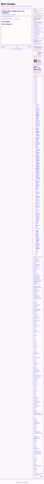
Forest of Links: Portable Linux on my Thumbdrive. (8, 14)
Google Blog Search (37, 188)
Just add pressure (37, 175)
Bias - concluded (37, 179)
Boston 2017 (35, 291)
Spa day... (36, 180)
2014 (35, 92)
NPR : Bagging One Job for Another (37, 241)
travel (34, 445)
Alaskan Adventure (36, 268)
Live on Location (36, 36)
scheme (35, 424)
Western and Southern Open (37, 465)
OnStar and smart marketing (37, 182)
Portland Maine (36, 397)
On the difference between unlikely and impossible (37, 114)
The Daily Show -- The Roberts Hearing (37, 157)
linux (34, 360)
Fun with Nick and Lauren (37, 225)
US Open (35, 458)
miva (34, 365)
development (35, 314)
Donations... (37, 186)
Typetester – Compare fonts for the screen (37, 177)
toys (34, 444)
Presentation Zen (37, 155)
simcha (35, 430)
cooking (35, 307)
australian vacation (36, 275)
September (37, 107)
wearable (35, 464)
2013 (35, 93)
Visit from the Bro (37, 202)
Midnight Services (37, 142)
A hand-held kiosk (37, 110)
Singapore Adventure (36, 431)
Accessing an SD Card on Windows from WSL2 (39, 53)
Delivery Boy (37, 122)
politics (35, 396)
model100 (35, 368)
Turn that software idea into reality (38, 22)
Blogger (27, 482)
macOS (35, 361)
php (34, 392)
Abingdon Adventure (36, 264)
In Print (36, 211)
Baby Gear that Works (37, 33)
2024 (35, 80)
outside (35, 385)
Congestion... (37, 220)
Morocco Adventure (36, 371)
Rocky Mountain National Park (38, 414)
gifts (34, 342)
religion (35, 407)
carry (34, 300)
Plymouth (35, 393)
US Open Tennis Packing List (38, 30)
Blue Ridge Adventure (37, 290)
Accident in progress (36, 112)
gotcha (35, 343)
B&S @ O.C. (37, 204)
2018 (35, 87)
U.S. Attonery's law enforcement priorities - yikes (37, 243)
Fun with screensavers (37, 238)
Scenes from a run (37, 205)
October (36, 106)
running (35, 419)
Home (17, 46)
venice (35, 461)
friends (35, 335)
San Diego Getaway (36, 423)
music (34, 372)
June (36, 253)
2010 (35, 97)
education (35, 321)
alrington (35, 270)
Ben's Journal (8, 3)
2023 (35, 81)
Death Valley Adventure (37, 310)
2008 (35, 99)
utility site (35, 460)
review (35, 410)
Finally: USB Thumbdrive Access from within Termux (39, 60)
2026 (35, 78)
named (35, 374)
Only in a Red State (37, 193)
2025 (35, 79)
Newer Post (4, 46)
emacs (35, 324)
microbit (35, 364)
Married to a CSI (37, 117)
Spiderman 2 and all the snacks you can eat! (37, 160)
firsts (34, 328)
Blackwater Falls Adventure (37, 287)
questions (35, 404)
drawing (35, 318)
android (35, 271)
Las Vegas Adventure (37, 357)
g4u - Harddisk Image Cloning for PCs (37, 135)
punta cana (35, 403)
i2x (34, 349)
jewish (34, 354)
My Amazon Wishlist (36, 34)
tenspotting (35, 441)
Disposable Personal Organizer (37, 231)
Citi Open (35, 303)
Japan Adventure (36, 353)
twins (34, 449)
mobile (35, 367)
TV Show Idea (37, 189)
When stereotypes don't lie (37, 150)
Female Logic (37, 212)
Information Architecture (37, 246)
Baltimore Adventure (36, 278)
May (36, 254)
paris (34, 389)
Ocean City (35, 378)
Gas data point (37, 221)
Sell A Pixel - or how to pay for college (37, 144)
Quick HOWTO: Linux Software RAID (37, 125)
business (35, 294)
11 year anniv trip (36, 260)
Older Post (29, 46)
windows (35, 469)
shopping (35, 427)
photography (35, 390)
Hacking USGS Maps (37, 26)
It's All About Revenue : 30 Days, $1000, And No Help (37, 163)
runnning (35, 420)
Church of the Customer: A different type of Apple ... (37, 132)
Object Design (37, 213)
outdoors (35, 382)
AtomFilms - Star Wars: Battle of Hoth (37, 197)
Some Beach (37, 203)
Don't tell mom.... (37, 121)
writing (35, 470)
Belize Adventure (36, 283)
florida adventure (36, 331)
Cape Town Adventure (37, 297)
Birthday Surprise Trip (37, 286)
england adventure (36, 325)
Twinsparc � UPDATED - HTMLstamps (37, 166)
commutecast (35, 306)
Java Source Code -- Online (37, 217)
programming (35, 400)
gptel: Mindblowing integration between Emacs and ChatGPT (39, 68)
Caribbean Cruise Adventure (37, 298)
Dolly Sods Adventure (37, 317)
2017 (35, 88)
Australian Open (36, 274)
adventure (35, 267)
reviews (35, 411)
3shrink (35, 263)
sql (34, 435)
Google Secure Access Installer (37, 172)
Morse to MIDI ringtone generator (37, 139)
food (34, 332)
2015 (35, 91)
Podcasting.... (37, 183)
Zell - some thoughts (36, 118)
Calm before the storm (37, 207)
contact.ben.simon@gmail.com (38, 13)
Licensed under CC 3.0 (19, 482)
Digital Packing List (36, 29)
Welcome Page (36, 11)
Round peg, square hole (37, 109)
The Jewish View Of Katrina (37, 219)
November (36, 105)
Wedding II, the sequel (37, 236)
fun (34, 336)
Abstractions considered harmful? (37, 129)
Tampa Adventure (36, 436)
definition (35, 311)
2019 (35, 86)
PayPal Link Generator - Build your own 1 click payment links (38, 47)
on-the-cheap (35, 379)
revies (34, 408)
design (35, 313)
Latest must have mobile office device (37, 249)
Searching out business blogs (37, 185)
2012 (35, 94)
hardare (35, 346)
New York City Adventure (37, 375)
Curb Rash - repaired (37, 234)
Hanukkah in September (37, 174)
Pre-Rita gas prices (37, 147)
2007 (35, 100)
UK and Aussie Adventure (37, 452)
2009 (35, 98)
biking (34, 284)
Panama (35, 386)
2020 (35, 85)
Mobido (36, 195)
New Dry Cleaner (37, 120)
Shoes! (36, 227)
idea (34, 350)
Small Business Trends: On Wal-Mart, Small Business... (37, 169)
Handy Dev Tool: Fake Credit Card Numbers (38, 41)
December (36, 104)
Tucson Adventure (36, 448)
